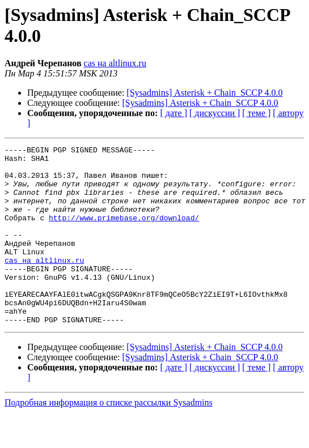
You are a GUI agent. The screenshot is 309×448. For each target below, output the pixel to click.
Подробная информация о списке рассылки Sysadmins (109, 438)
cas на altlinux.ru (115, 63)
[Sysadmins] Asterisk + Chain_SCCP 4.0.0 (204, 92)
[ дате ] (173, 113)
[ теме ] (256, 113)
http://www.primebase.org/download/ (124, 233)
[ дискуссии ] (214, 113)
